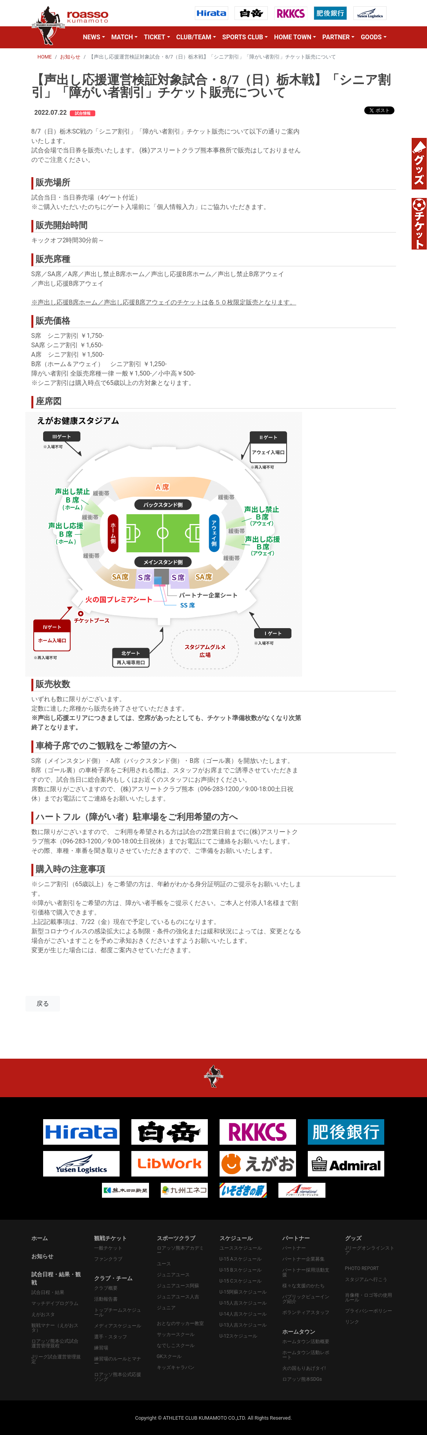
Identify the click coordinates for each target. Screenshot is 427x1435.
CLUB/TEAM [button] (193, 37)
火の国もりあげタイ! (304, 1368)
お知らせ (70, 57)
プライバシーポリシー (368, 1311)
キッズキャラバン (175, 1367)
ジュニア (166, 1307)
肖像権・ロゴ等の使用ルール (368, 1297)
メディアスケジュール (117, 1326)
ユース (164, 1263)
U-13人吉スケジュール (243, 1325)
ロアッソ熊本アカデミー (180, 1250)
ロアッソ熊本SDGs (302, 1379)
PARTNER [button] (336, 37)
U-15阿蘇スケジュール (243, 1292)
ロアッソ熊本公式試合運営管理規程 (54, 1343)
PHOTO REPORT (362, 1268)
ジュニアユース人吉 (178, 1296)
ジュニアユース (173, 1274)
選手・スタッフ (110, 1337)
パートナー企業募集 (303, 1259)
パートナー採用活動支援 (305, 1272)
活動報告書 (106, 1299)
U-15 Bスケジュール (241, 1270)
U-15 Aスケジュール (241, 1259)
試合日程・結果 (47, 1292)
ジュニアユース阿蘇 (178, 1285)
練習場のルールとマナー (117, 1361)
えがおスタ (43, 1314)
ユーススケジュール (241, 1248)
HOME (45, 57)
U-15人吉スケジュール (243, 1303)
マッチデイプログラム (54, 1303)
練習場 (101, 1348)
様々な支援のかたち (303, 1285)
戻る (42, 1003)
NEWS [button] (91, 37)
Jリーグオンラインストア (370, 1250)
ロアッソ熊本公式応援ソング (117, 1377)
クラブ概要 (106, 1288)
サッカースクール (175, 1334)
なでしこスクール (175, 1345)
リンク (352, 1322)
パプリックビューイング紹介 (305, 1299)
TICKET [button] (154, 37)
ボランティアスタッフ (305, 1312)
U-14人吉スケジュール (243, 1314)
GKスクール (169, 1356)
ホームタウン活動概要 (305, 1341)
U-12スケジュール (239, 1336)
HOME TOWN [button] (292, 37)
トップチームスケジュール (117, 1312)
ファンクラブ (108, 1259)
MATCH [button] (122, 37)
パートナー (294, 1248)
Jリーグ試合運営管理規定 (56, 1359)
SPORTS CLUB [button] (242, 37)
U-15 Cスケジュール (241, 1281)
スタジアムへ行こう (366, 1279)
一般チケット (108, 1248)
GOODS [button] (371, 37)
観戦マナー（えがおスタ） (54, 1328)
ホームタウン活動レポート (305, 1355)
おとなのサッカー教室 (180, 1323)
